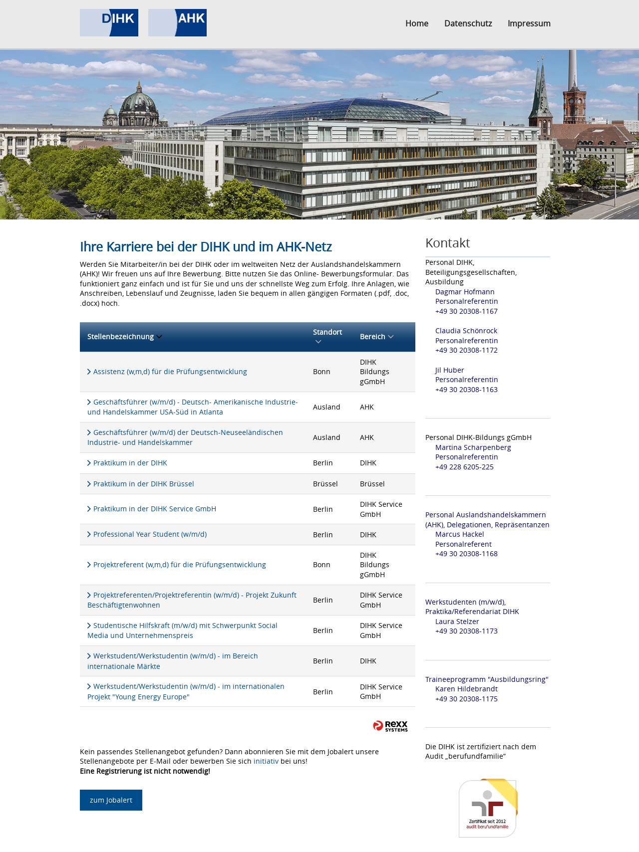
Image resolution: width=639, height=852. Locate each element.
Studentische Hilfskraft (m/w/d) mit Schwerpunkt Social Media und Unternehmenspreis (182, 630)
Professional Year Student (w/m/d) (150, 534)
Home (416, 23)
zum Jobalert (111, 800)
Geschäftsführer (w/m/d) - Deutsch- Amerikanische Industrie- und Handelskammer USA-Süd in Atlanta (192, 407)
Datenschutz (468, 23)
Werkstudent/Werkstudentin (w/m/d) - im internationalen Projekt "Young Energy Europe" (186, 691)
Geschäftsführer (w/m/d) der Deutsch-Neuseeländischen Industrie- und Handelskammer (185, 437)
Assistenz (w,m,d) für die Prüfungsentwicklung (170, 371)
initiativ (266, 761)
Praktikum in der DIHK (130, 462)
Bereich (376, 336)
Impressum (529, 23)
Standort (327, 337)
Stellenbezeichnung (124, 336)
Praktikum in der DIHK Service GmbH (154, 508)
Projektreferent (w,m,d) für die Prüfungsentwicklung (179, 564)
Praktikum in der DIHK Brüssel (143, 483)
